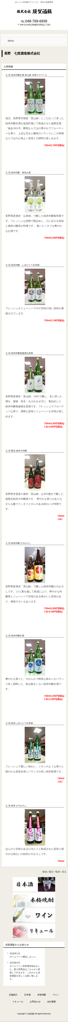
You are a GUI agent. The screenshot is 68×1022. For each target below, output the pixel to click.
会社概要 (51, 1001)
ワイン (56, 994)
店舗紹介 (13, 994)
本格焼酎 (41, 994)
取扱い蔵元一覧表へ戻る (54, 871)
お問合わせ (35, 1001)
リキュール (17, 1001)
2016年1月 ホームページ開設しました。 (24, 955)
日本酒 (27, 994)
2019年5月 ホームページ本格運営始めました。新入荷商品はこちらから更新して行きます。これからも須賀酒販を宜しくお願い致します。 (25, 971)
